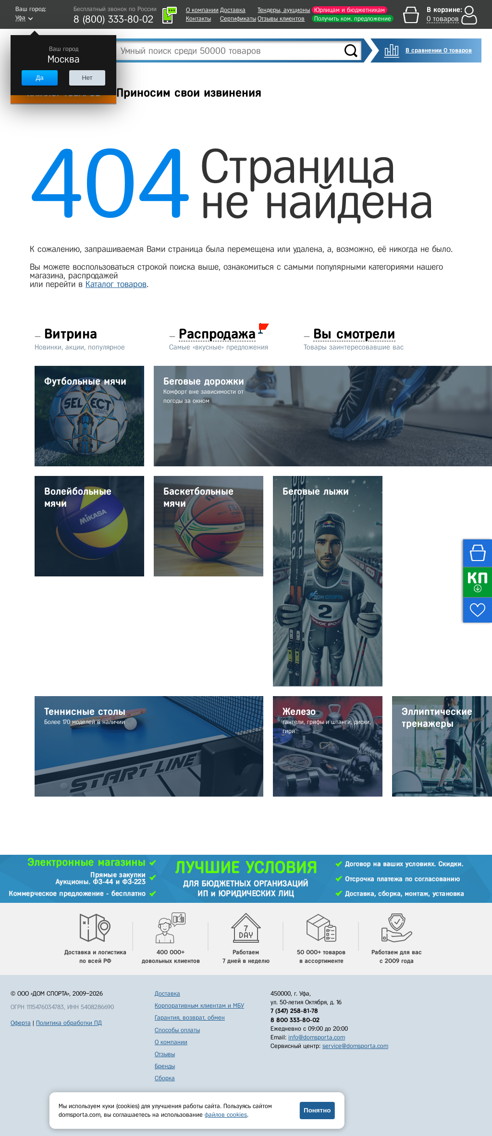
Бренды (165, 1066)
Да (39, 77)
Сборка (165, 1078)
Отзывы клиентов (281, 18)
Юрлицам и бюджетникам (349, 10)
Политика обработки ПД (69, 1023)
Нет (87, 77)
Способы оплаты (177, 1030)
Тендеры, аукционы (284, 10)
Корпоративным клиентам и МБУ (199, 1005)
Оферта (21, 1023)
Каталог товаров (116, 284)
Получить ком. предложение (352, 18)
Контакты (198, 18)
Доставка (233, 10)
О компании (202, 10)
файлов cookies (226, 1114)
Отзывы (165, 1054)
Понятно (317, 1110)
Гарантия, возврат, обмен (190, 1017)
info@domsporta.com (316, 1037)
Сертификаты (238, 18)
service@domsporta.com (355, 1046)
